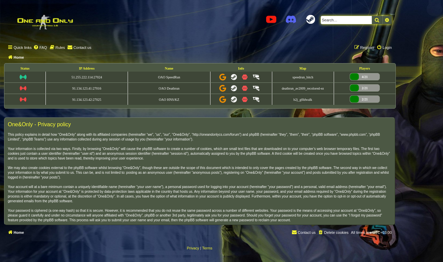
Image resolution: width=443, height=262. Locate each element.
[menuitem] (40, 47)
